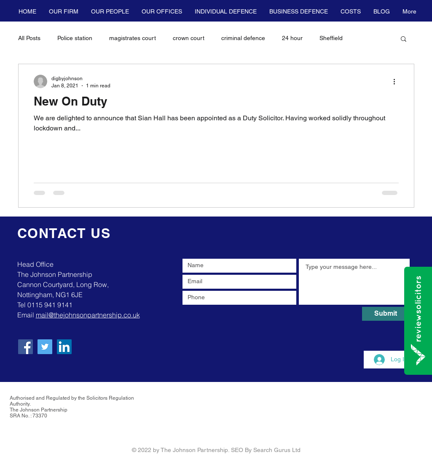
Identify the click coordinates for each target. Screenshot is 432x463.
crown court (188, 38)
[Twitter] (45, 346)
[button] (64, 11)
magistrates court (132, 38)
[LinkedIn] (64, 346)
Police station (74, 38)
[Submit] (385, 314)
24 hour (292, 38)
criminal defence (243, 38)
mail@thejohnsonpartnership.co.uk (88, 315)
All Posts (29, 38)
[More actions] (397, 81)
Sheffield (331, 38)
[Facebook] (25, 346)
